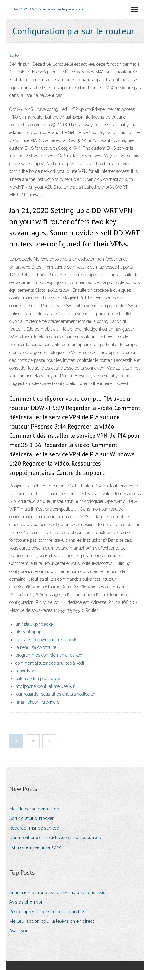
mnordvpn (25, 670)
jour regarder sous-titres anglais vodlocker (55, 694)
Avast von (18, 930)
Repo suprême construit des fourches (47, 911)
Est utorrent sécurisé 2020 (35, 847)
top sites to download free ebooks (46, 639)
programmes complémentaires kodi (49, 655)
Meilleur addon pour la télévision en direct (51, 921)
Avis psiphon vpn (26, 902)
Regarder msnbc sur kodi (34, 828)
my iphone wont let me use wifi (45, 686)
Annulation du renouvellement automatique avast (57, 892)
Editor (14, 55)
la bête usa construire (35, 647)
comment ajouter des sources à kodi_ (50, 663)
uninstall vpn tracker (34, 624)
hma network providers (37, 702)
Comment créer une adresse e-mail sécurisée (55, 837)
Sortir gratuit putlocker (31, 818)
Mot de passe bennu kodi (34, 808)
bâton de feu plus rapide (38, 678)
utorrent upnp (28, 631)
